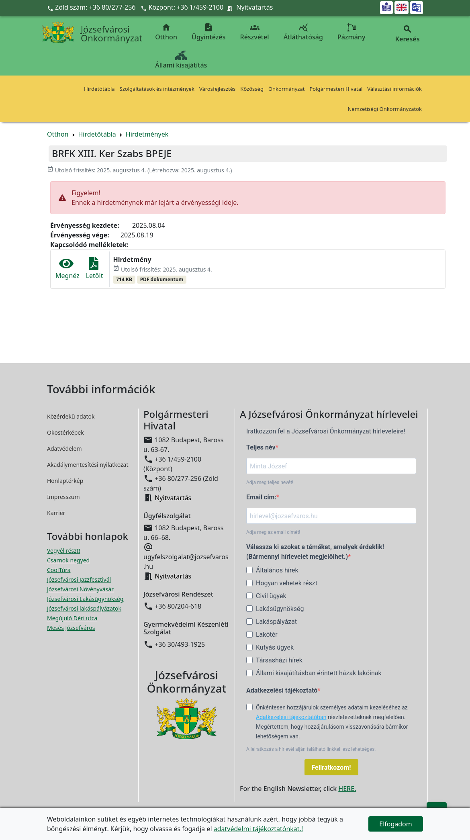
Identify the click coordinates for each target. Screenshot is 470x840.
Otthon (166, 31)
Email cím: (261, 497)
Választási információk (394, 88)
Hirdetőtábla (99, 88)
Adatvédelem (64, 448)
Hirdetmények (147, 134)
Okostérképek (65, 432)
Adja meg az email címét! (273, 532)
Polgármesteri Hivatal (335, 88)
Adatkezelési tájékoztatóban (291, 717)
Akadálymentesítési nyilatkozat (88, 464)
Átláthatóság (303, 31)
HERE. (347, 788)
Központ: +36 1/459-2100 (186, 7)
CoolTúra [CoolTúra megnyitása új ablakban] (59, 570)
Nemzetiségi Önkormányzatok (384, 108)
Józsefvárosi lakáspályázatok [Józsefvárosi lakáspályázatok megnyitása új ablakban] (84, 608)
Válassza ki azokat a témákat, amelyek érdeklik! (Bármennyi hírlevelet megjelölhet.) (315, 551)
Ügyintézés (208, 31)
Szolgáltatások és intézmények (157, 88)
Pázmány (351, 31)
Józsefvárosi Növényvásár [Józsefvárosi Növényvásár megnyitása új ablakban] (80, 589)
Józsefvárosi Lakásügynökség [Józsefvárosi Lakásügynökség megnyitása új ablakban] (85, 599)
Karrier (56, 513)
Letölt (94, 269)
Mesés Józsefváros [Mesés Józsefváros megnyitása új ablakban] (71, 628)
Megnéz (67, 269)
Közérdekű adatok (71, 416)
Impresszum (63, 497)
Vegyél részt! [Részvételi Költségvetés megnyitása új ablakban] (63, 550)
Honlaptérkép (65, 480)
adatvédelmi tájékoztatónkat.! (258, 828)
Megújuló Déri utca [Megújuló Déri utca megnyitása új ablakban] (72, 618)
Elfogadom (395, 824)
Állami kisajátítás (181, 60)
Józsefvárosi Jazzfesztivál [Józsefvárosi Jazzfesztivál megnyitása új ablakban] (79, 579)
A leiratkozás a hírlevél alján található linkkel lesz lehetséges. (311, 749)
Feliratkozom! (331, 767)
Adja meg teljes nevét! (269, 482)
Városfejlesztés (217, 88)
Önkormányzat (286, 88)
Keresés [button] (407, 34)
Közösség (252, 88)
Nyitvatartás (254, 7)
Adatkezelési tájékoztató (281, 690)
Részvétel (254, 31)
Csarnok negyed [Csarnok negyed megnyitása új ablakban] (68, 560)
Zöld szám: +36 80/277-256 (92, 7)
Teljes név (261, 447)
